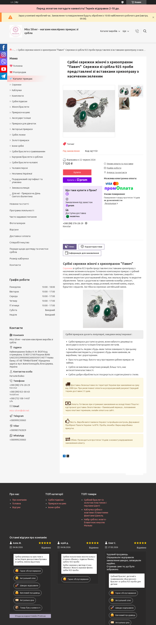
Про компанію (19, 500)
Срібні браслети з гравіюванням (28, 151)
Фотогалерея (17, 223)
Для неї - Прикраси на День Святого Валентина (26, 195)
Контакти (15, 265)
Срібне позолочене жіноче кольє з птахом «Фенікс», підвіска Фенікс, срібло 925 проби (79, 559)
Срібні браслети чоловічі (25, 162)
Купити (77, 172)
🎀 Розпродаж (18, 72)
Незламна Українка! (22, 173)
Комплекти (18, 96)
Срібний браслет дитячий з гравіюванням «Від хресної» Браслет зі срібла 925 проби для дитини (125, 580)
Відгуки (14, 229)
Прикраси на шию (21, 112)
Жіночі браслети (20, 107)
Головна (16, 503)
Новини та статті (19, 203)
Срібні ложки (18, 134)
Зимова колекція (20, 188)
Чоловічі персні (20, 168)
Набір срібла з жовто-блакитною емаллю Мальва (95, 522)
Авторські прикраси (22, 129)
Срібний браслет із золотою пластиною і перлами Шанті (95, 503)
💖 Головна (16, 65)
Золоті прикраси (20, 140)
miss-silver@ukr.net (19, 410)
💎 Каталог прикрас (21, 78)
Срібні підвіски (19, 101)
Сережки (67, 268)
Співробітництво (19, 242)
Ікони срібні (18, 146)
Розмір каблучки (19, 258)
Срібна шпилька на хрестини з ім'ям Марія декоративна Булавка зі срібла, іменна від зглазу (31, 559)
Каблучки (17, 90)
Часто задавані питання (23, 216)
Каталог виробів (108, 31)
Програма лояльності (22, 210)
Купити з (77, 180)
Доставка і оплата (20, 236)
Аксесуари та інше (21, 118)
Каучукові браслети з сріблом (27, 157)
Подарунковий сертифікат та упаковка (27, 181)
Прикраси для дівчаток (24, 123)
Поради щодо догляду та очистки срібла (29, 250)
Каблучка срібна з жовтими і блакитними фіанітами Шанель (96, 512)
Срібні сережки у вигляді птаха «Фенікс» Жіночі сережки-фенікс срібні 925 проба (78, 567)
